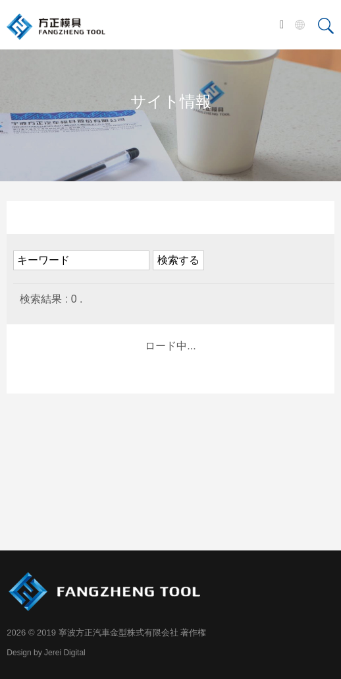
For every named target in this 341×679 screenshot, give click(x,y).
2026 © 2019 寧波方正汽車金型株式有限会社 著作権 (106, 632)
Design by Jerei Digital (46, 652)
